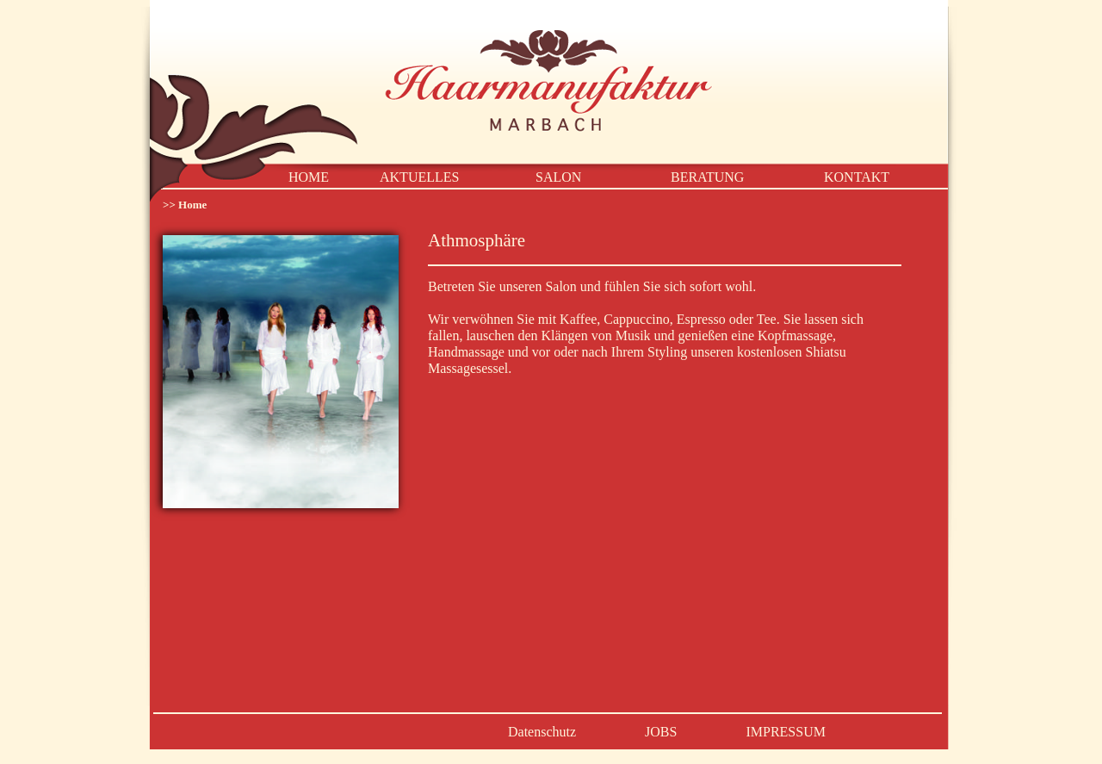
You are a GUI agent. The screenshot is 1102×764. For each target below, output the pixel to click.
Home (192, 204)
